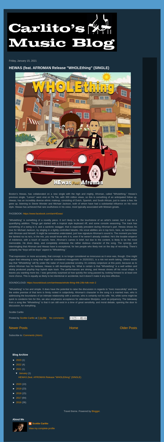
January (23, 373)
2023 (19, 360)
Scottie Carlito (40, 423)
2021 (19, 369)
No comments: (57, 318)
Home (73, 328)
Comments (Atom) (32, 335)
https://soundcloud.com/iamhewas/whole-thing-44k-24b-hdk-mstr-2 (62, 282)
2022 (19, 364)
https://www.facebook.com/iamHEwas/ (43, 213)
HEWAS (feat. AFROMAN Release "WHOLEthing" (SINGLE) (59, 68)
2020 (19, 384)
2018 (19, 393)
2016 (19, 402)
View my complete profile (42, 428)
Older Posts (128, 328)
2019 (19, 388)
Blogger (96, 411)
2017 (19, 397)
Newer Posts (18, 328)
